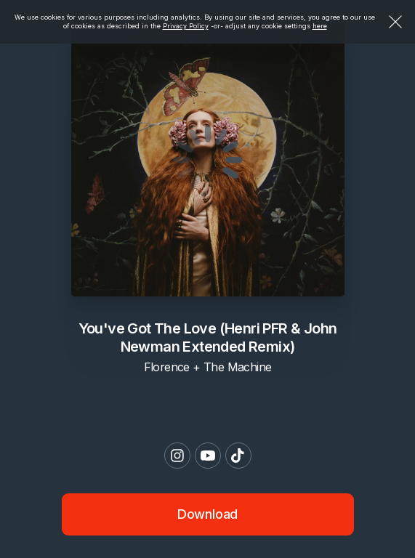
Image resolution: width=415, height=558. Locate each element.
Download (207, 514)
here (320, 26)
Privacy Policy (186, 26)
